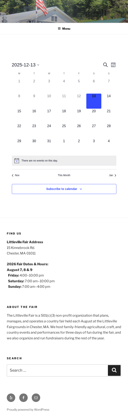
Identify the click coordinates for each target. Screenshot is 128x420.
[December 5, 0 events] (79, 86)
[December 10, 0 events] (49, 101)
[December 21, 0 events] (108, 116)
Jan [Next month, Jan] (112, 175)
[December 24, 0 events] (49, 131)
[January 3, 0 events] (93, 146)
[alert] (64, 161)
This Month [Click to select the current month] (64, 175)
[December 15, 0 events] (19, 116)
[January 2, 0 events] (79, 146)
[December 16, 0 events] (34, 116)
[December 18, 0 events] (64, 116)
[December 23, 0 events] (34, 131)
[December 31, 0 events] (49, 146)
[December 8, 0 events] (19, 101)
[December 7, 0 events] (108, 86)
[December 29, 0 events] (19, 146)
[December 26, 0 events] (79, 131)
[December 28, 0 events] (108, 131)
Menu (64, 28)
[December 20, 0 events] (93, 116)
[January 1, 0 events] (64, 146)
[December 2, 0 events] (34, 86)
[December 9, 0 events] (34, 101)
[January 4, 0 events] (108, 146)
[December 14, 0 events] (108, 101)
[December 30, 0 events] (34, 146)
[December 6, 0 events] (93, 86)
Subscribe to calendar (61, 189)
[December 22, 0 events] (19, 131)
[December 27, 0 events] (93, 131)
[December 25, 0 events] (64, 131)
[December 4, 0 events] (64, 86)
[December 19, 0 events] (79, 116)
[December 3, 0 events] (49, 86)
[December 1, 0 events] (19, 86)
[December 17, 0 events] (49, 116)
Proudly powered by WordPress (28, 409)
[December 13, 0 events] (93, 101)
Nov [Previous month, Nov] (15, 175)
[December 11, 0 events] (64, 101)
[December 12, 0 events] (79, 101)
